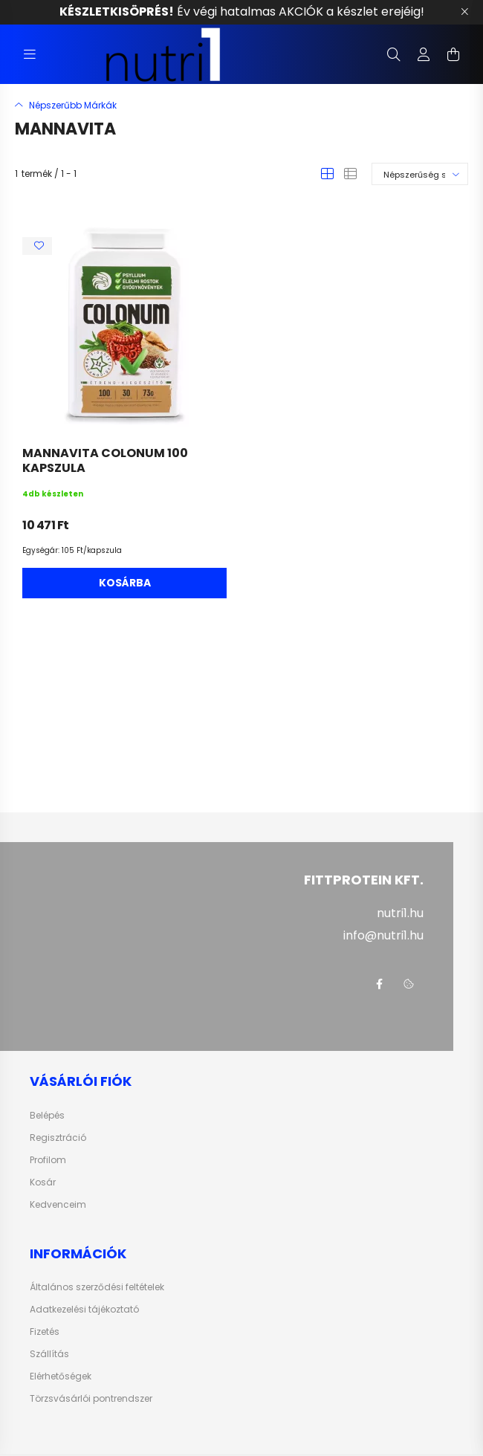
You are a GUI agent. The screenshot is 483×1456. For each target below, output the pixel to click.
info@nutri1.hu (383, 935)
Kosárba (125, 582)
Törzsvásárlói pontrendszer (91, 1399)
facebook (379, 984)
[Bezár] (464, 12)
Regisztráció (58, 1138)
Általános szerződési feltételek (97, 1287)
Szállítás (49, 1354)
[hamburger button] (30, 54)
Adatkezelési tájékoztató (84, 1309)
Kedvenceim (58, 1205)
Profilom (48, 1160)
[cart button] (453, 54)
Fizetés (44, 1332)
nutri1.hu (400, 913)
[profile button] (423, 54)
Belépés (47, 1115)
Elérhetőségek (60, 1376)
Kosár (43, 1182)
